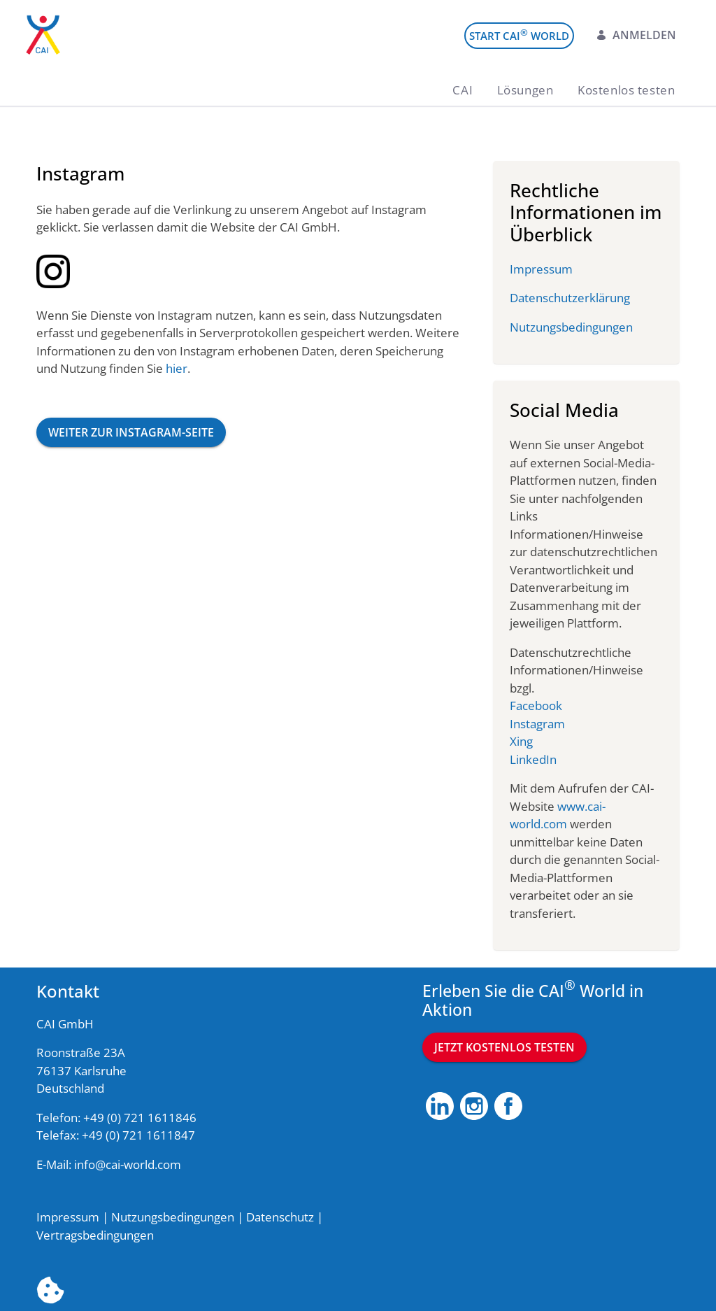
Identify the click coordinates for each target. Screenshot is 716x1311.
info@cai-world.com (127, 1164)
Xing (521, 741)
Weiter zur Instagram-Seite (131, 432)
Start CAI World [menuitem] (519, 35)
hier (176, 368)
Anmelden (636, 35)
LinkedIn (533, 759)
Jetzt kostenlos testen (504, 1047)
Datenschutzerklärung (570, 298)
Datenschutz (280, 1217)
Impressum (541, 269)
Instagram (537, 724)
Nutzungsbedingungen (571, 327)
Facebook (536, 705)
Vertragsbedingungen (95, 1235)
